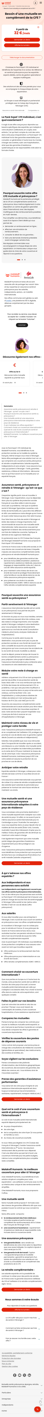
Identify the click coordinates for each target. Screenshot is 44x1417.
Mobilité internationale (23, 6)
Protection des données (11, 1358)
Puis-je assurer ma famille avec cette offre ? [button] (21, 1339)
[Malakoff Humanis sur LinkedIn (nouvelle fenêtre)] (29, 1375)
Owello (8, 300)
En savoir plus (7, 383)
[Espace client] (35, 3)
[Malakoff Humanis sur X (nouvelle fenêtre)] (24, 1375)
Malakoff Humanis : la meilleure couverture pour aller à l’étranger (23, 435)
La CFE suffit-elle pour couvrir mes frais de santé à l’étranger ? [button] (21, 1319)
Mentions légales (8, 1356)
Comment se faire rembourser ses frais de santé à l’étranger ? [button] (21, 1329)
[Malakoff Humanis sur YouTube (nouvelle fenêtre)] (19, 1375)
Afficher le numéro (27, 45)
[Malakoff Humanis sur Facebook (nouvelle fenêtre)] (14, 1375)
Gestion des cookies (10, 1366)
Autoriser (22, 325)
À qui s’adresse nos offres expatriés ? (18, 425)
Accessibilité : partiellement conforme (17, 1353)
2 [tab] (22, 259)
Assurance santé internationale (13, 110)
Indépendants (7, 1405)
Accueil (4, 6)
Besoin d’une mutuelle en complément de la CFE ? (19, 8)
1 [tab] (18, 259)
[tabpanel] (22, 225)
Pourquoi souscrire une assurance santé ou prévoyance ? (21, 415)
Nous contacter (8, 1361)
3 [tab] (24, 259)
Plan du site (6, 1364)
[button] (42, 3)
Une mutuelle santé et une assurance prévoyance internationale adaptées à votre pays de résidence (22, 420)
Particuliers (11, 6)
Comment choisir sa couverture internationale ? (23, 427)
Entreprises (6, 1399)
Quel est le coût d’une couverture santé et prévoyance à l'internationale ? (21, 431)
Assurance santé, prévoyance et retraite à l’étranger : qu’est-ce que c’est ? (21, 410)
